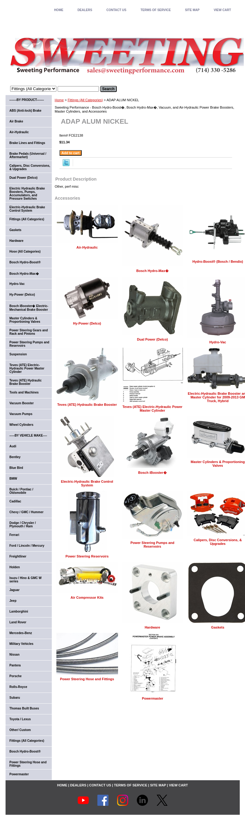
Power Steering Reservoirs (86, 556)
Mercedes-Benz (21, 633)
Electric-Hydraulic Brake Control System (87, 483)
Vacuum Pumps (21, 414)
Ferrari (14, 535)
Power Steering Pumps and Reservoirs (152, 544)
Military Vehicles (22, 643)
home (58, 10)
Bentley (15, 457)
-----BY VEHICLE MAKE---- (28, 435)
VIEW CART (222, 10)
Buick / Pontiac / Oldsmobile (21, 491)
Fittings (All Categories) (85, 100)
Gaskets (217, 627)
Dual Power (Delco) (152, 339)
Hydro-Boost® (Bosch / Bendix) (217, 261)
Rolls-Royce (18, 687)
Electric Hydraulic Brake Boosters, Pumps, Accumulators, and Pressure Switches (27, 193)
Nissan (15, 654)
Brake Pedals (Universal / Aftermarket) (28, 155)
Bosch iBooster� (152, 472)
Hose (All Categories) (25, 251)
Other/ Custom (20, 730)
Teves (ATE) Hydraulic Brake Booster (87, 404)
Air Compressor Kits (87, 597)
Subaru (15, 697)
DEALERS (84, 10)
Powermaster (152, 698)
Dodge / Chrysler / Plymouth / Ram (23, 524)
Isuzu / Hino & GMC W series (26, 579)
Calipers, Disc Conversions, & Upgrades (218, 541)
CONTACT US (116, 10)
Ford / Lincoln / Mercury (27, 545)
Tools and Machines (24, 392)
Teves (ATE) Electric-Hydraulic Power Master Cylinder (152, 408)
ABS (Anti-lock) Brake (26, 110)
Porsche (16, 676)
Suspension (18, 354)
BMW (13, 478)
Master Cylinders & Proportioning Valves (218, 463)
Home (59, 100)
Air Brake (16, 121)
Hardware (152, 627)
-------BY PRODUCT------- (27, 100)
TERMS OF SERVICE (156, 10)
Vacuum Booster (22, 403)
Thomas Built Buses (24, 708)
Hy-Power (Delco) (87, 323)
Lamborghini (19, 611)
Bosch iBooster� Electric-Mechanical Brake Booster (29, 307)
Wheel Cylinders (22, 424)
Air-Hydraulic (87, 247)
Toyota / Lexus (20, 719)
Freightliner (18, 556)
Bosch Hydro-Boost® (25, 262)
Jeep (13, 600)
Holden (15, 567)
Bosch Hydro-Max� (152, 271)
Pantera (15, 665)
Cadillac (15, 501)
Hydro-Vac (217, 342)
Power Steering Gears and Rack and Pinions (29, 332)
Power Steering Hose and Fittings (87, 679)
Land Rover (18, 622)
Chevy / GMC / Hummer (27, 512)
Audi (13, 446)
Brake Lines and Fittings (27, 143)
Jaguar (15, 590)
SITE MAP (192, 10)
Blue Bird (16, 467)
